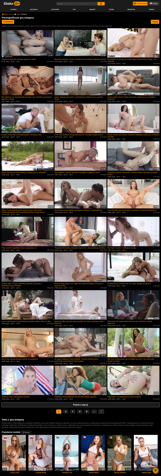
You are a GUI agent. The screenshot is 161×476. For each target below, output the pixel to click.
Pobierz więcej (80, 403)
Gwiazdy (92, 9)
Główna (13, 9)
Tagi (74, 9)
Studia (111, 9)
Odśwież (26, 431)
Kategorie (55, 9)
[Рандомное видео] (140, 3)
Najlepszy (34, 9)
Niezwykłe (131, 9)
